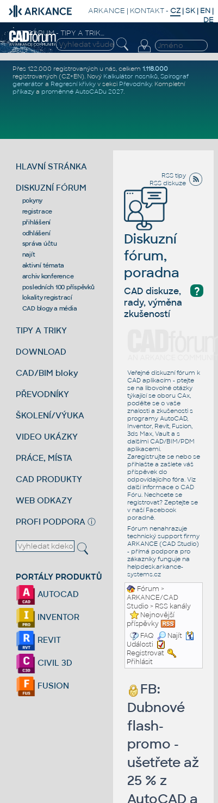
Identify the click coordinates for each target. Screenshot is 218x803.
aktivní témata (43, 265)
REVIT (38, 640)
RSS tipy (173, 175)
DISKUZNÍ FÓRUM (51, 187)
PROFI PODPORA (50, 521)
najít (28, 254)
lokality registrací (47, 297)
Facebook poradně (151, 513)
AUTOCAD (47, 594)
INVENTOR (47, 617)
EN (205, 10)
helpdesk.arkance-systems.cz (155, 570)
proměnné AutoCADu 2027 (82, 91)
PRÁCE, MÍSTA (44, 458)
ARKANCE (106, 10)
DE (208, 20)
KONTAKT (147, 10)
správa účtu (39, 243)
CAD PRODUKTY (49, 479)
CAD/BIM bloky (47, 373)
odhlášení (36, 233)
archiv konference (48, 276)
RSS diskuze (168, 183)
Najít (169, 635)
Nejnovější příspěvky (151, 619)
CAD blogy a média (49, 308)
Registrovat (145, 653)
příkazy (23, 91)
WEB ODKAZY (44, 500)
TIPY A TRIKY (41, 330)
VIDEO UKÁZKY (47, 436)
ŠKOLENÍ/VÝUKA (50, 415)
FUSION (42, 685)
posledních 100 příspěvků (58, 287)
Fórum (148, 589)
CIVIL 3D (44, 663)
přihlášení (36, 222)
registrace (37, 211)
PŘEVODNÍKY (42, 394)
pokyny (32, 200)
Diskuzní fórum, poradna (151, 240)
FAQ (147, 635)
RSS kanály (173, 606)
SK (190, 10)
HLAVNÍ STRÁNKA (51, 166)
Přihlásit (140, 662)
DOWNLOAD (41, 351)
